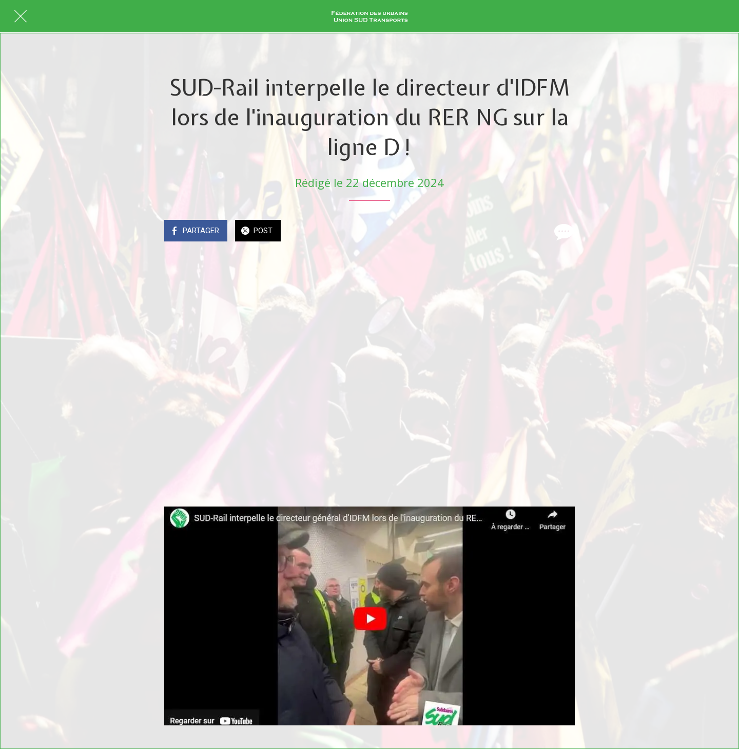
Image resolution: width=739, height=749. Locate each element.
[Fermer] (20, 16)
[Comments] (562, 231)
